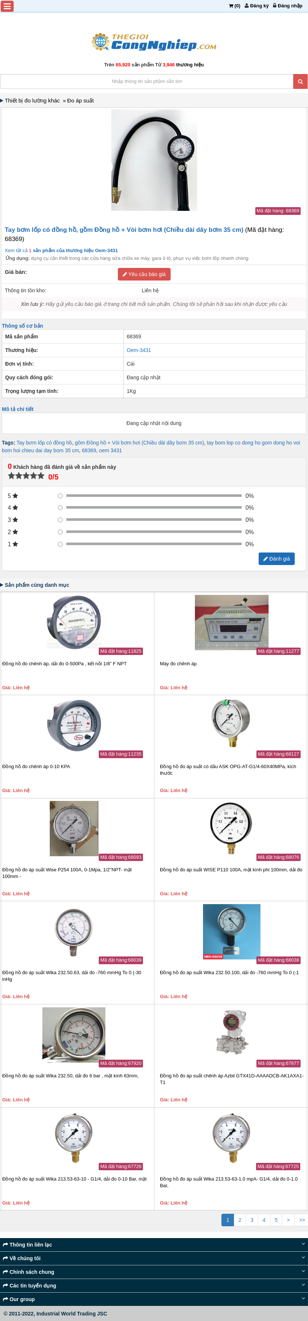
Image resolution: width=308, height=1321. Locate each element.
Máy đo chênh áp (178, 663)
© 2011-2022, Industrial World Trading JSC (55, 1314)
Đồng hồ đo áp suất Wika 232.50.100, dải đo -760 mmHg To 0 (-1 (229, 972)
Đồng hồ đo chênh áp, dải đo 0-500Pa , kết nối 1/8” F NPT (64, 663)
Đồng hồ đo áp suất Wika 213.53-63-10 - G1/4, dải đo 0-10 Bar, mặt (74, 1179)
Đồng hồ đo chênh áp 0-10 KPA (36, 766)
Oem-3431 (139, 350)
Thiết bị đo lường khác (34, 100)
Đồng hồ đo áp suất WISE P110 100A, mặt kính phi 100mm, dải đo (231, 869)
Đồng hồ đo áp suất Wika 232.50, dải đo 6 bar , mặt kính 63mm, (70, 1075)
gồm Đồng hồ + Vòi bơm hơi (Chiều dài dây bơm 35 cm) (139, 443)
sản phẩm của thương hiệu (75, 250)
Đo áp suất (81, 100)
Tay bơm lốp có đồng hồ (44, 443)
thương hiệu (190, 64)
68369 (89, 450)
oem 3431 (110, 450)
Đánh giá (276, 559)
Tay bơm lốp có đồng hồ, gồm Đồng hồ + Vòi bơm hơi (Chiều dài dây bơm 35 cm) (125, 229)
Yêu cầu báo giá (144, 274)
